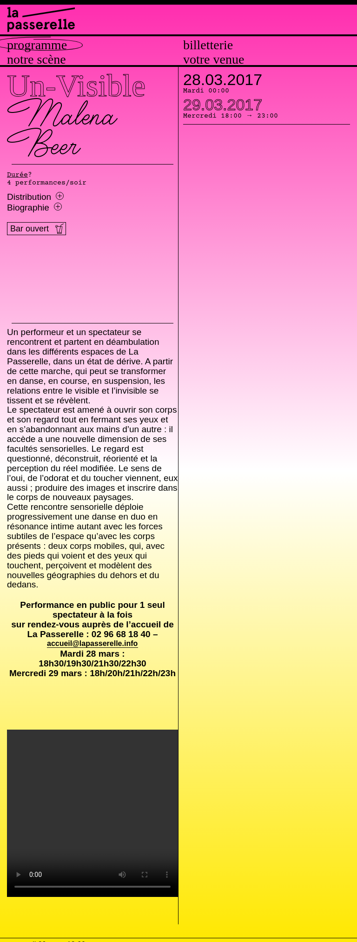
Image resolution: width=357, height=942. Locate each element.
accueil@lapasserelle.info (92, 644)
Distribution (35, 197)
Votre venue (213, 59)
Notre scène (36, 59)
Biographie (34, 207)
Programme (37, 45)
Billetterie (208, 45)
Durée (17, 175)
